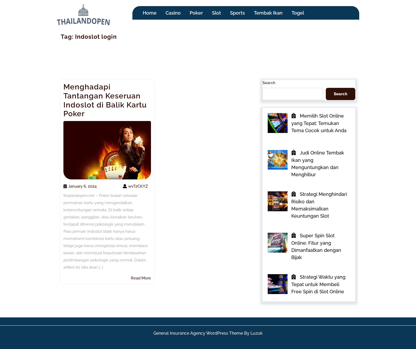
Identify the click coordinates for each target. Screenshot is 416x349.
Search (268, 82)
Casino (173, 13)
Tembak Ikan (268, 13)
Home (150, 13)
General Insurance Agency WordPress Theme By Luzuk (208, 333)
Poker (196, 13)
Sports (237, 13)
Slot (216, 13)
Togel (298, 13)
